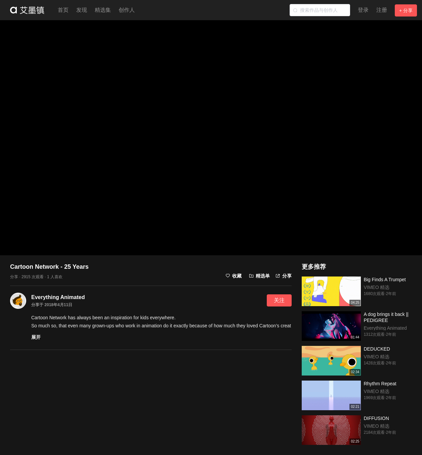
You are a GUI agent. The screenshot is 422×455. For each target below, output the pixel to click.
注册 (381, 10)
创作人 (127, 10)
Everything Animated (58, 297)
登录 (363, 10)
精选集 (103, 10)
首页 (63, 10)
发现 (81, 10)
